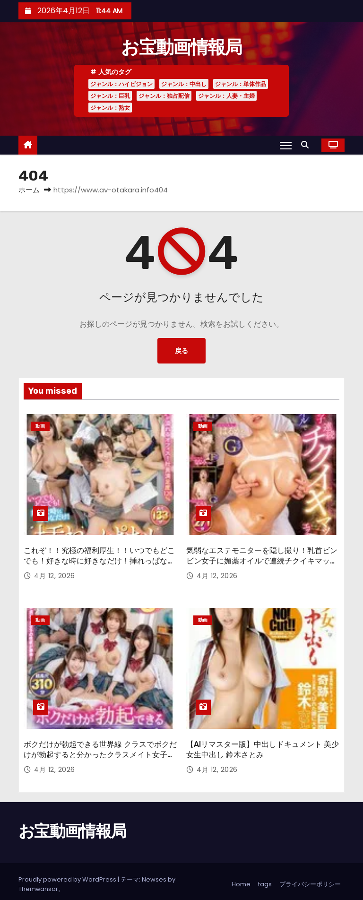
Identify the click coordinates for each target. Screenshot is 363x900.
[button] (307, 145)
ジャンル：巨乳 (110, 96)
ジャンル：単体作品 (240, 84)
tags (265, 878)
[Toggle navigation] (285, 145)
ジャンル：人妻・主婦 (226, 96)
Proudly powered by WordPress (68, 873)
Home (241, 878)
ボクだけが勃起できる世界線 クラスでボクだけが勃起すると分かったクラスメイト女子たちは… (100, 749)
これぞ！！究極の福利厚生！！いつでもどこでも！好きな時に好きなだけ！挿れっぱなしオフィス (99, 558)
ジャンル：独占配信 (164, 96)
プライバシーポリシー (310, 878)
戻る (181, 350)
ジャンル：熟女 (110, 108)
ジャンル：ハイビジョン (121, 84)
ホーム (29, 190)
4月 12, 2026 (54, 573)
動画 (40, 426)
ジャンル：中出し (184, 84)
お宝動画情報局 (181, 47)
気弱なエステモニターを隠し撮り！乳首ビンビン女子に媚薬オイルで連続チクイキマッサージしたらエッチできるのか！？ (261, 558)
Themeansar (38, 883)
